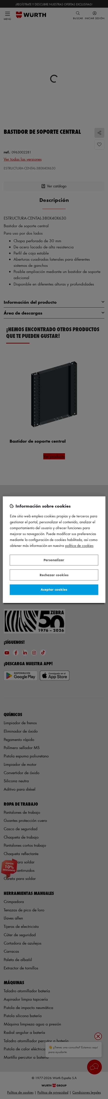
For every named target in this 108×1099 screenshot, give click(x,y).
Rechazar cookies (54, 575)
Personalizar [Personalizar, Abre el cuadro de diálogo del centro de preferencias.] (54, 560)
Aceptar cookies (54, 589)
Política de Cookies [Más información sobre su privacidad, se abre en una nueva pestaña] (79, 545)
